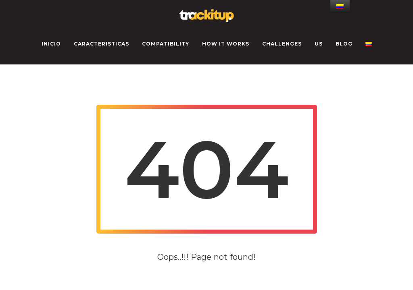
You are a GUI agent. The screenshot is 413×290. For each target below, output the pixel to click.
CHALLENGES (282, 44)
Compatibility (165, 44)
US (319, 44)
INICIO (51, 44)
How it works (225, 44)
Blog (344, 44)
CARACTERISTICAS (101, 44)
